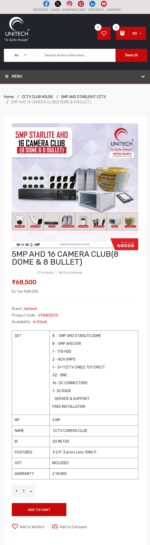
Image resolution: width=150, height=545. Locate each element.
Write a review (70, 272)
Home (9, 97)
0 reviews (45, 272)
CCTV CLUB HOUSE (37, 97)
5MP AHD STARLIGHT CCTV (83, 97)
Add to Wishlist (32, 527)
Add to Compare (73, 527)
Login (55, 10)
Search (131, 55)
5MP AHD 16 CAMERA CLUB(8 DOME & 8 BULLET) (51, 102)
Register (40, 10)
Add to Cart (39, 510)
